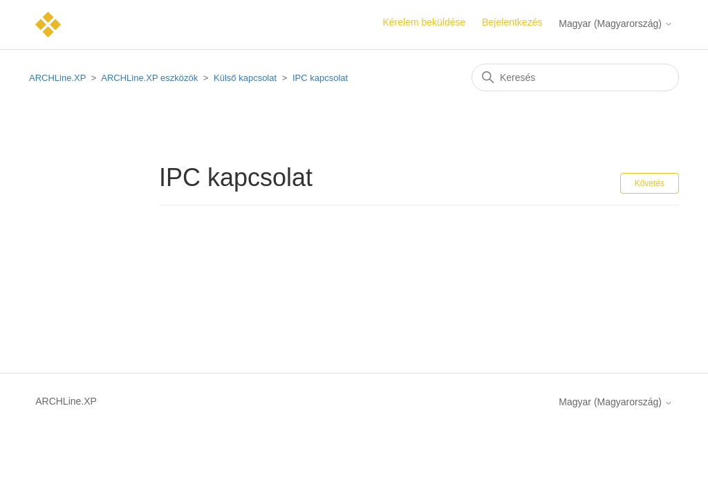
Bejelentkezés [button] (512, 22)
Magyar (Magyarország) (616, 23)
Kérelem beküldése (424, 22)
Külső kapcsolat (245, 78)
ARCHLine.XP (57, 78)
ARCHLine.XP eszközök (149, 78)
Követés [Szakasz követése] (649, 183)
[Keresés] (575, 77)
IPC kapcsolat (320, 78)
